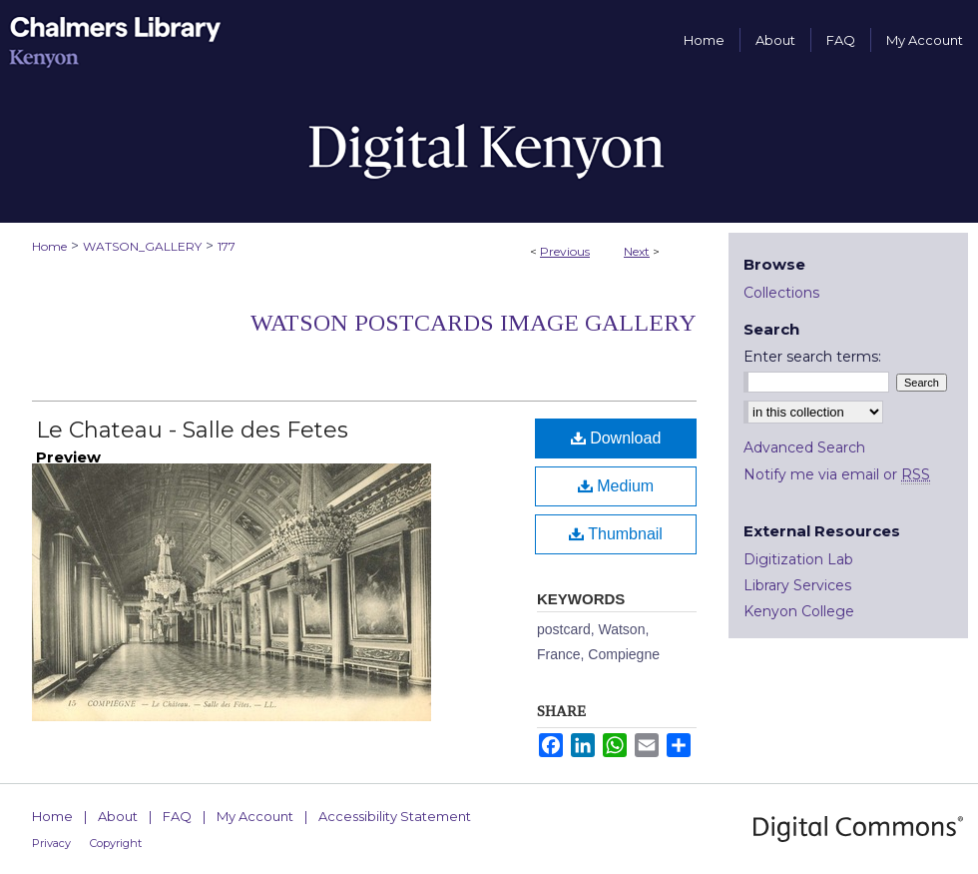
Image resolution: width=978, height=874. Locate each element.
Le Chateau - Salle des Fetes (192, 430)
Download (616, 438)
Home (49, 246)
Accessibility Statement (394, 816)
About (118, 816)
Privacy (51, 843)
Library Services (797, 585)
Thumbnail (616, 533)
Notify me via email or (836, 474)
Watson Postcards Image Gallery (473, 323)
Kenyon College (798, 611)
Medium (616, 485)
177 (227, 246)
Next (637, 251)
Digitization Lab (798, 559)
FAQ (177, 816)
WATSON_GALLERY (142, 246)
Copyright (116, 843)
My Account (255, 816)
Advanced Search (804, 447)
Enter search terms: (812, 357)
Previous (565, 251)
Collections (781, 293)
